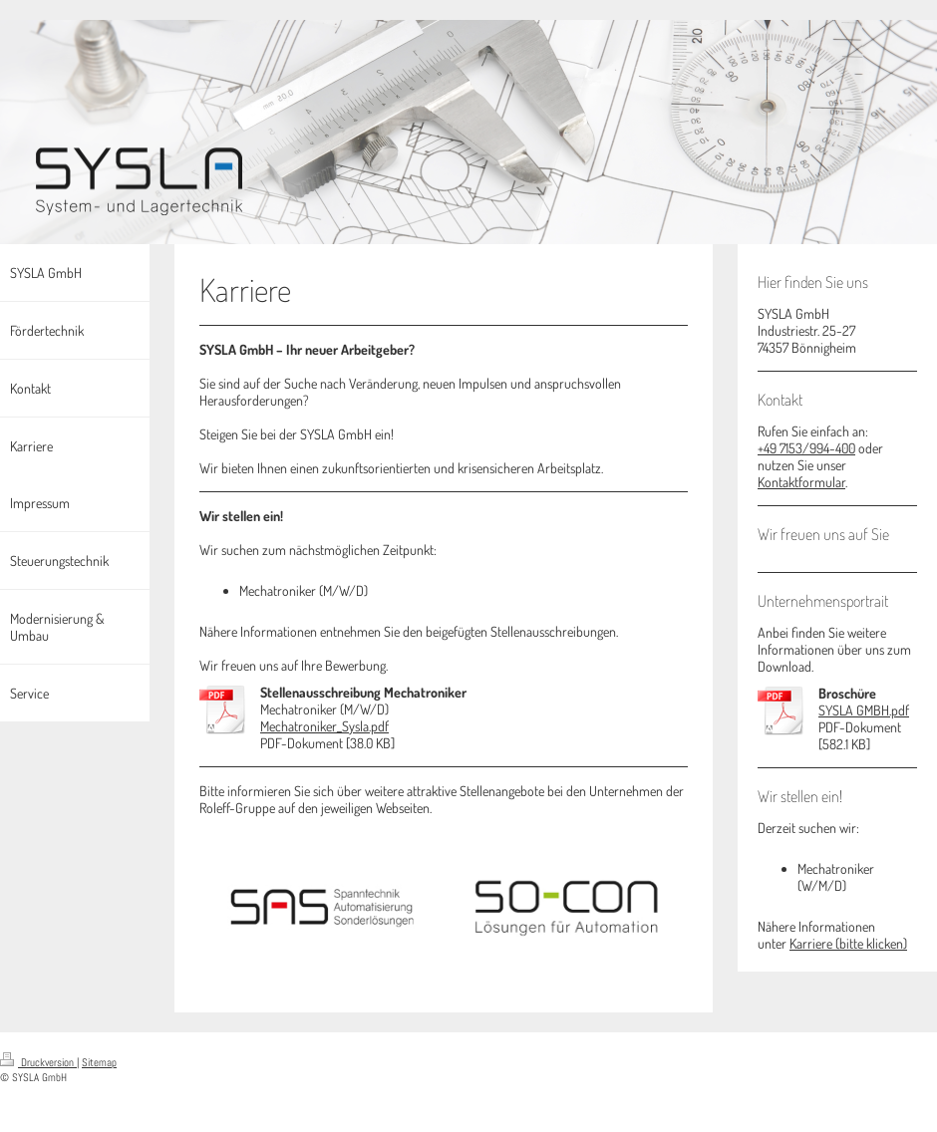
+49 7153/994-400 (806, 447)
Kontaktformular (801, 481)
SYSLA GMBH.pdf (863, 710)
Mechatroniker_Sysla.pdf (324, 725)
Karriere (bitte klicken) (848, 943)
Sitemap (99, 1062)
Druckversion (38, 1062)
